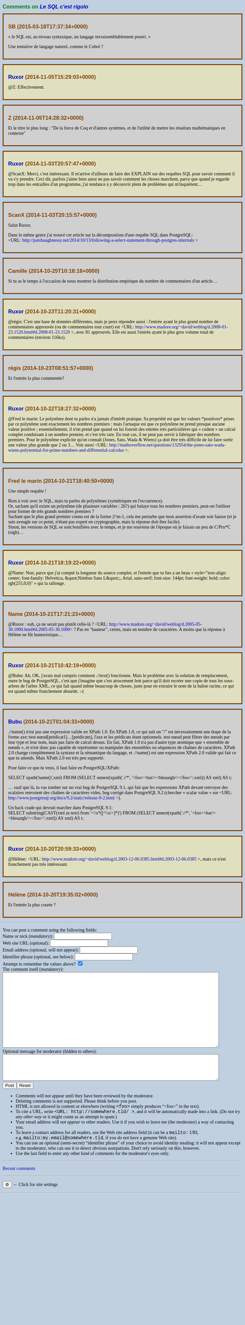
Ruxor (16, 77)
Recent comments (19, 1192)
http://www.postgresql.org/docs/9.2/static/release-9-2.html (61, 797)
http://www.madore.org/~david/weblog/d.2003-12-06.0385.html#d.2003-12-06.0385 (119, 859)
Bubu (15, 721)
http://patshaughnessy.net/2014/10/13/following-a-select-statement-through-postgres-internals (108, 240)
